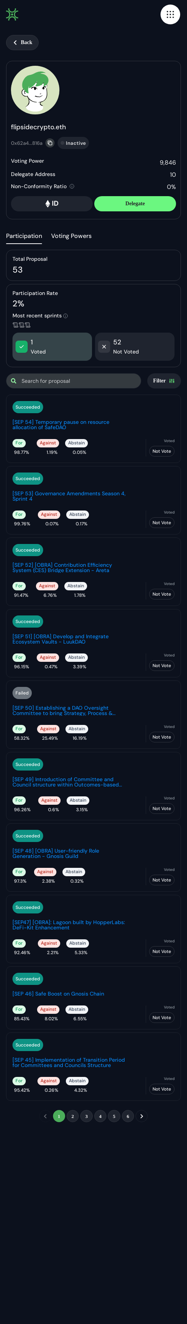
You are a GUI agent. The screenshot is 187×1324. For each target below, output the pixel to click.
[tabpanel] (93, 692)
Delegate (135, 203)
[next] (142, 1116)
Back (22, 42)
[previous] (45, 1116)
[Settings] (164, 380)
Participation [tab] (24, 236)
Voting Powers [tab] (71, 236)
